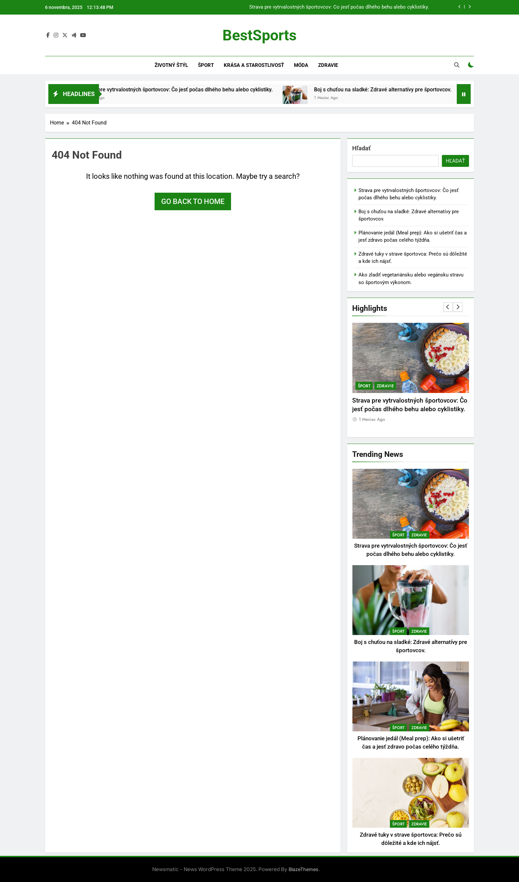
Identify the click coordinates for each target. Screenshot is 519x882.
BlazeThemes (303, 869)
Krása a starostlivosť (254, 65)
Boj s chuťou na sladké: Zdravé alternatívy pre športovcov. (391, 89)
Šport (206, 65)
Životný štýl (171, 65)
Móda (301, 65)
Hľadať (361, 148)
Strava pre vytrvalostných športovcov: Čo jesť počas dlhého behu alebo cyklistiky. (339, 7)
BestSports (259, 35)
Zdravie (328, 65)
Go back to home (192, 201)
